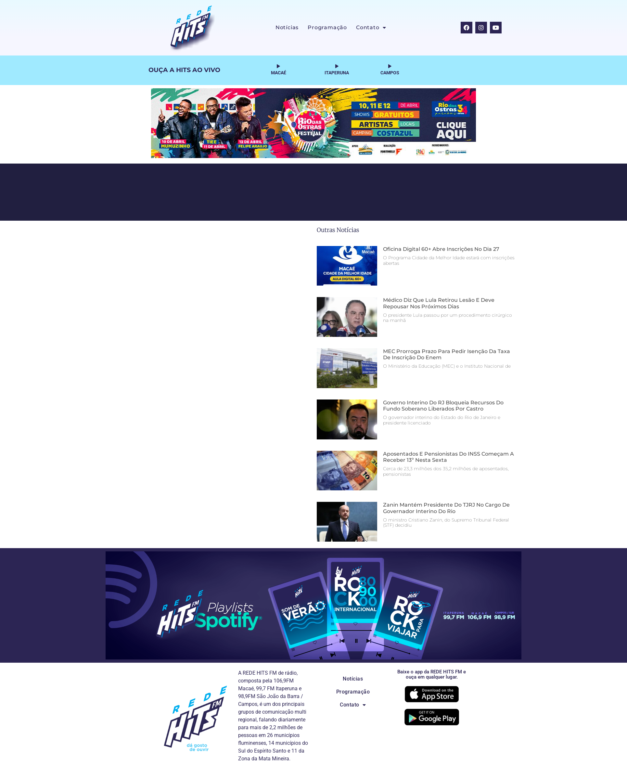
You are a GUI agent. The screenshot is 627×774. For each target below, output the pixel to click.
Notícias (287, 27)
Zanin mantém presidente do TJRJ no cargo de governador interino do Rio (446, 508)
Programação (327, 27)
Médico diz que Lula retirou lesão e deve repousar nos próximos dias (438, 303)
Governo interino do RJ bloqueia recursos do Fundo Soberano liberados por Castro (443, 405)
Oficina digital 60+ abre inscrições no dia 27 (441, 249)
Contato (371, 27)
